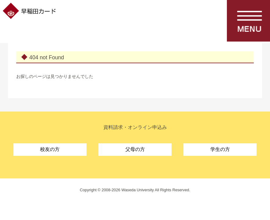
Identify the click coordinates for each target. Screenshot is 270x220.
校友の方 (50, 149)
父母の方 (135, 149)
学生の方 (220, 149)
